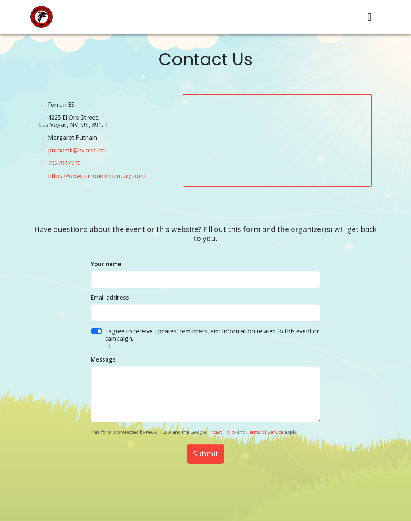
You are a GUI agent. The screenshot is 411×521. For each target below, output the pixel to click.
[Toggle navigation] (369, 17)
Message (103, 359)
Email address (110, 297)
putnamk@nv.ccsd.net (77, 150)
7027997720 (64, 163)
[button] (109, 346)
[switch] (96, 331)
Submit (205, 454)
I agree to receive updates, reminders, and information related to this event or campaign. (212, 334)
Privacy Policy (222, 432)
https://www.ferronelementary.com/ (97, 176)
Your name (106, 264)
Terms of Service (265, 432)
